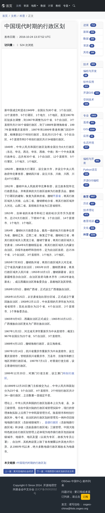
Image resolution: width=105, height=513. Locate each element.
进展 (89, 25)
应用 (88, 136)
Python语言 (90, 172)
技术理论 (88, 212)
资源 (26, 5)
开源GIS (91, 93)
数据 (43, 5)
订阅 (85, 496)
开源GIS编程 (91, 183)
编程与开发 (90, 73)
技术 (89, 64)
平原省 (57, 196)
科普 (22, 15)
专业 (90, 115)
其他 (89, 52)
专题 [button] (65, 5)
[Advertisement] (39, 79)
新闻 (89, 32)
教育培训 (91, 221)
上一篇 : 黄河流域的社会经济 (19, 471)
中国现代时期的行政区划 (31, 462)
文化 (89, 228)
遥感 (89, 122)
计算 (50, 5)
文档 (18, 5)
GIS (89, 129)
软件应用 (88, 84)
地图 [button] (33, 5)
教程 (58, 5)
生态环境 (88, 145)
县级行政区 (51, 422)
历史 (89, 203)
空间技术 (88, 102)
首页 (7, 6)
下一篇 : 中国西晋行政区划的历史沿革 (55, 471)
